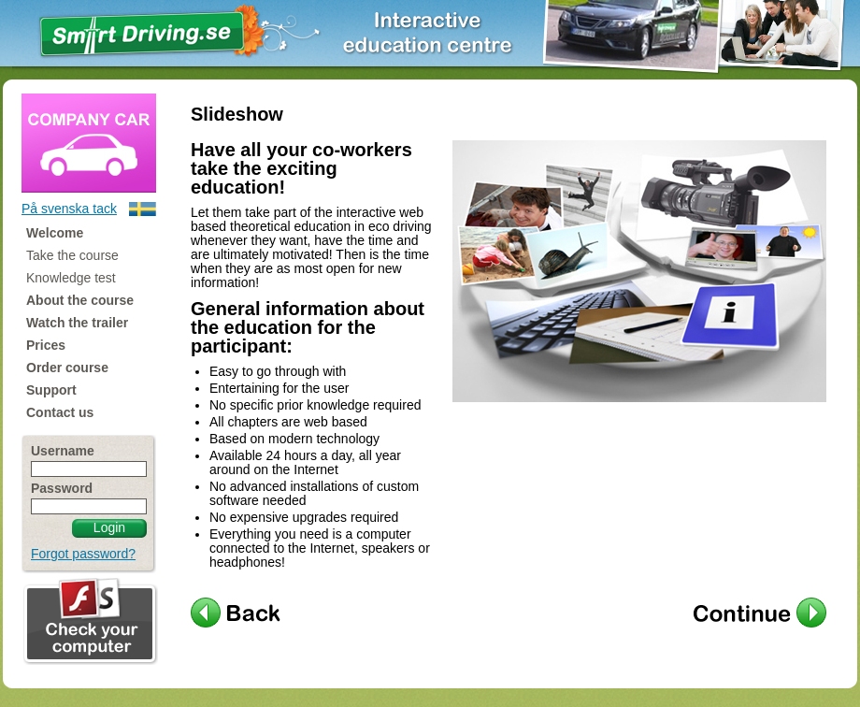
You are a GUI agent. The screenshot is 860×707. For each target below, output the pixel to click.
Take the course (72, 255)
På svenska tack (69, 208)
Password (62, 489)
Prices (45, 345)
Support (51, 389)
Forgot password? (83, 553)
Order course (67, 367)
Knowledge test (71, 277)
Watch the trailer (77, 322)
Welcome (54, 232)
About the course (80, 300)
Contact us (59, 412)
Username (62, 451)
